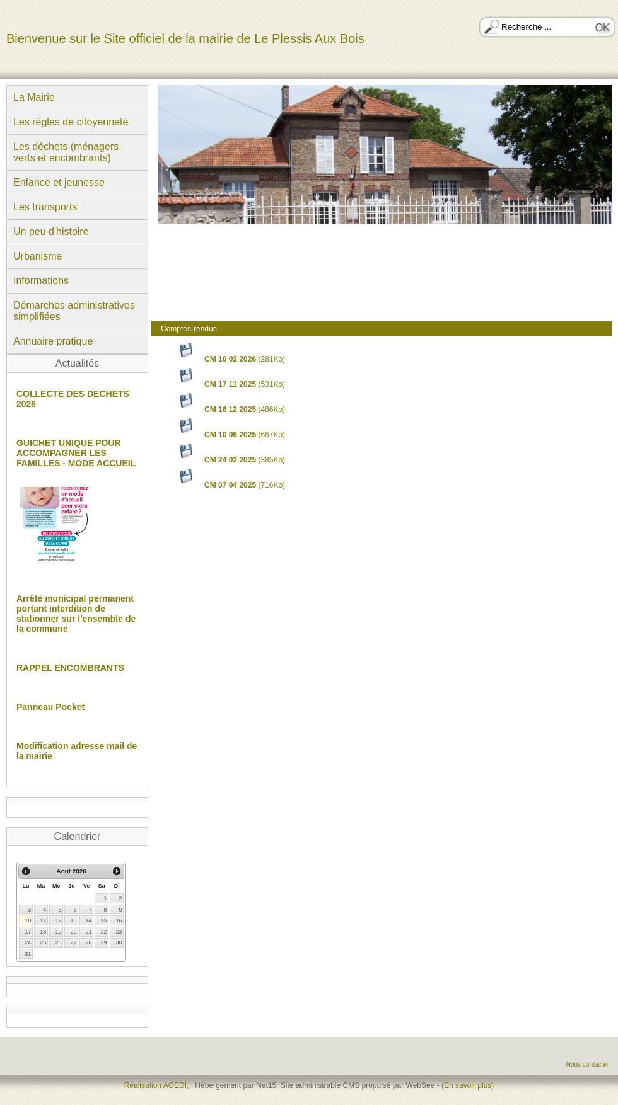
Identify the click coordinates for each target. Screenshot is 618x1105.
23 (118, 932)
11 (43, 920)
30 (118, 942)
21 (88, 932)
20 (73, 932)
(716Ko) (231, 485)
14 (88, 920)
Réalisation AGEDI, (157, 1085)
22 (103, 932)
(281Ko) (231, 359)
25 (43, 942)
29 (103, 942)
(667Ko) (231, 434)
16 (118, 920)
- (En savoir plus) (465, 1085)
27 (73, 942)
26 (58, 942)
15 (103, 920)
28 (88, 942)
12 (58, 920)
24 (28, 942)
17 (28, 932)
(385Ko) (231, 459)
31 (28, 954)
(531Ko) (231, 384)
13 (73, 920)
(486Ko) (231, 409)
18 (43, 932)
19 (58, 932)
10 (28, 920)
